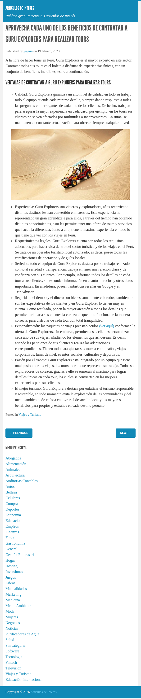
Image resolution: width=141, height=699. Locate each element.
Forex (9, 538)
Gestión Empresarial (20, 555)
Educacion (13, 521)
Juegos (10, 577)
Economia (13, 515)
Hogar (10, 560)
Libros (10, 583)
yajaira (28, 51)
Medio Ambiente (18, 606)
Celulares (12, 498)
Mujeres (11, 617)
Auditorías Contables (21, 481)
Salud (9, 640)
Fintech (11, 662)
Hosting (11, 566)
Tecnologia (13, 657)
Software (12, 651)
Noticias (11, 628)
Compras (12, 504)
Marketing (13, 594)
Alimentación (15, 464)
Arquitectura (15, 475)
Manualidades (16, 589)
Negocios (12, 623)
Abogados (13, 458)
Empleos (12, 526)
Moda (9, 611)
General (11, 549)
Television (13, 668)
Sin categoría (15, 645)
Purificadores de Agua (22, 634)
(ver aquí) (106, 326)
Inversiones (14, 572)
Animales (12, 469)
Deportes (12, 509)
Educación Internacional (23, 679)
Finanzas (12, 532)
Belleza (11, 492)
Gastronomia (15, 543)
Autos (9, 487)
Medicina (12, 600)
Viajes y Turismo (29, 414)
